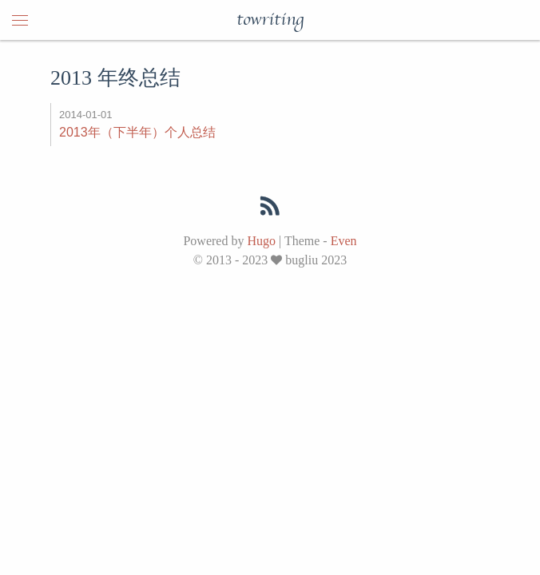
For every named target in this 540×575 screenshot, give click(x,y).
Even (344, 241)
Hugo (261, 241)
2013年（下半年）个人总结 (137, 132)
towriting (270, 20)
